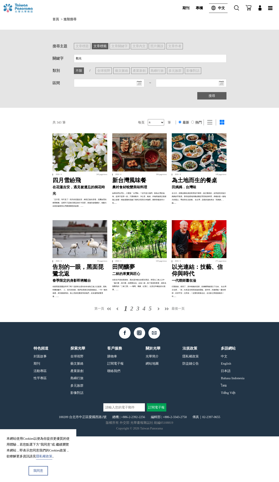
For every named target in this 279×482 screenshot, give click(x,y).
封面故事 (40, 402)
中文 (217, 8)
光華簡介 (152, 402)
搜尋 (212, 96)
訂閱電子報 (115, 409)
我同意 (38, 470)
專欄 (199, 8)
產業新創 (76, 416)
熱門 (196, 122)
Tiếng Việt (228, 438)
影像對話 (76, 438)
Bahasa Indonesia (232, 424)
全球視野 (76, 402)
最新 (184, 122)
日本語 (226, 416)
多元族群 (76, 431)
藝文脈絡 (76, 409)
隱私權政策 (190, 402)
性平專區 (40, 424)
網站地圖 (152, 409)
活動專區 (40, 416)
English (226, 409)
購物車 (112, 402)
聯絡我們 (113, 416)
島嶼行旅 (76, 424)
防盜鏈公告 (190, 409)
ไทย (224, 431)
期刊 (185, 8)
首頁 (56, 19)
